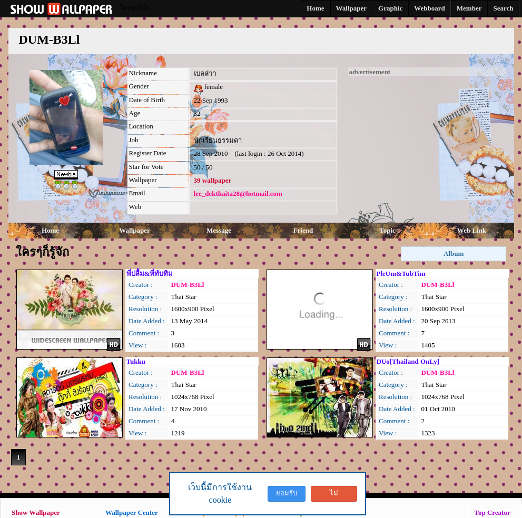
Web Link (471, 230)
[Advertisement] (427, 142)
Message (218, 230)
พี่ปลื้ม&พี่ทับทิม (149, 273)
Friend (303, 230)
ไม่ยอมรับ (333, 495)
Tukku (135, 361)
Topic (387, 230)
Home (50, 230)
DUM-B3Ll (187, 284)
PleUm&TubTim (401, 273)
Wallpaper (134, 230)
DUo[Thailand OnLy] (408, 361)
